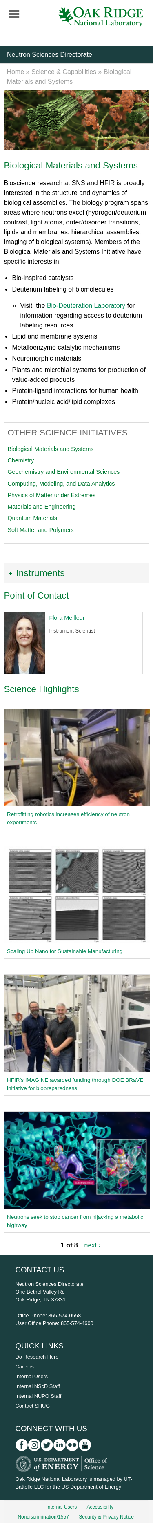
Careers (25, 1367)
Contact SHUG (33, 1406)
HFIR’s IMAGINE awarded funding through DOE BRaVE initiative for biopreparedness (75, 1084)
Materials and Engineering (41, 506)
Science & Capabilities (63, 71)
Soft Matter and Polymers (40, 530)
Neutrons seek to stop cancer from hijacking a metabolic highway (75, 1221)
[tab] (76, 573)
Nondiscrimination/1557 (43, 1517)
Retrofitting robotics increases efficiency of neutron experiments (68, 818)
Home (15, 71)
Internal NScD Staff (38, 1386)
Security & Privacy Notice (106, 1517)
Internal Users (32, 1376)
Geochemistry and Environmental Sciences (63, 472)
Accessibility (100, 1507)
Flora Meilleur (66, 618)
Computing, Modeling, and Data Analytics (61, 483)
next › (92, 1245)
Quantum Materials (32, 518)
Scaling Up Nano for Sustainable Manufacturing (64, 951)
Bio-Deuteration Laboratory (86, 305)
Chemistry (20, 460)
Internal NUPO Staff (39, 1396)
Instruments (40, 572)
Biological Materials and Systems (50, 449)
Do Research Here (37, 1357)
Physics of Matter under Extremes (51, 495)
